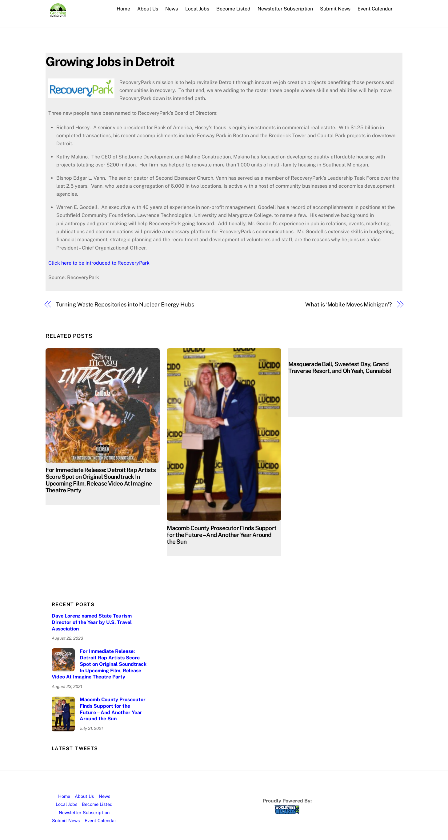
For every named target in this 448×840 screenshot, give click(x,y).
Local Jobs (197, 9)
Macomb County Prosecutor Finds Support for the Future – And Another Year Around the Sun (221, 535)
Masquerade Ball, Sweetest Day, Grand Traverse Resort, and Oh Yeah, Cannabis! (339, 367)
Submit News (335, 9)
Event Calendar (375, 9)
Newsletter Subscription (285, 9)
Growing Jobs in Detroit (110, 61)
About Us (147, 9)
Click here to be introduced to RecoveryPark (99, 263)
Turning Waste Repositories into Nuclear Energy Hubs (125, 304)
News (171, 9)
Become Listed (233, 9)
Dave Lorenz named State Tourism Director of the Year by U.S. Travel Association (92, 622)
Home (123, 9)
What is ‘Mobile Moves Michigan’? (348, 304)
